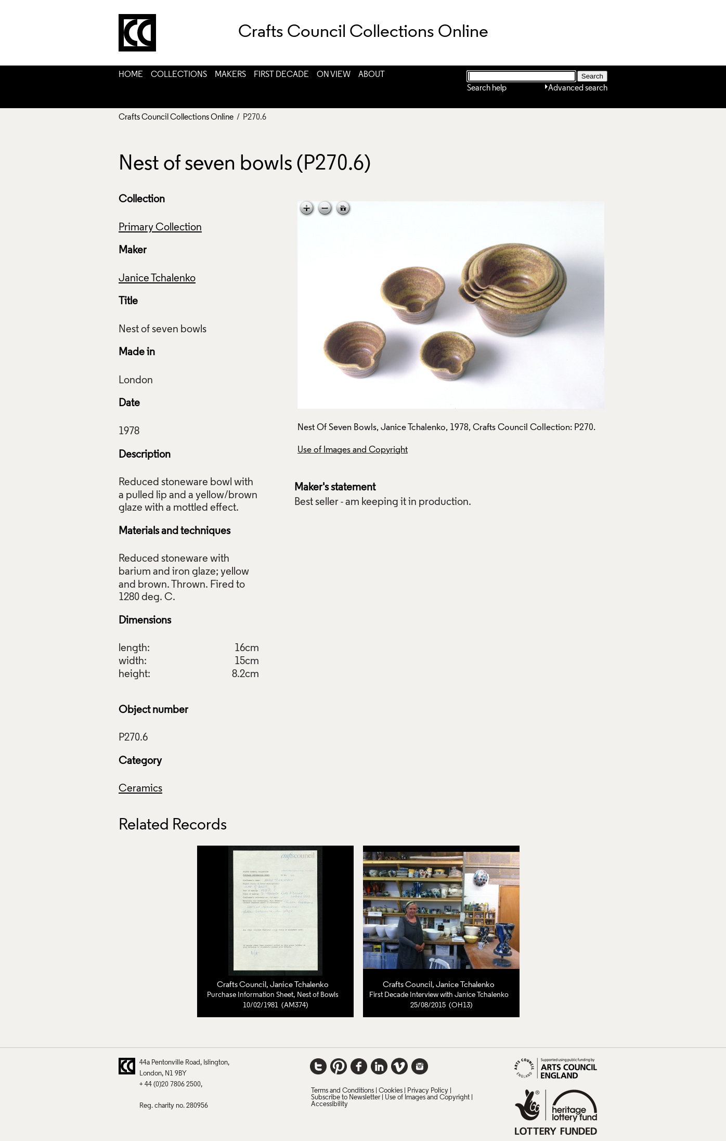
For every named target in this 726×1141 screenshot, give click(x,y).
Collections (179, 75)
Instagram (419, 1066)
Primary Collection (160, 228)
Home (131, 75)
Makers (230, 75)
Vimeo (399, 1066)
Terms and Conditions (342, 1090)
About (371, 75)
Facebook (359, 1066)
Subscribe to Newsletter (345, 1097)
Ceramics (140, 789)
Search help (487, 88)
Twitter (318, 1066)
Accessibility (329, 1104)
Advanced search (577, 88)
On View (334, 75)
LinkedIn (379, 1066)
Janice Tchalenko (157, 279)
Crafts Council (241, 985)
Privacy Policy (427, 1090)
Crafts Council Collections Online (176, 117)
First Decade (281, 75)
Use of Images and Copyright (352, 450)
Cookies (391, 1090)
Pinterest (338, 1066)
